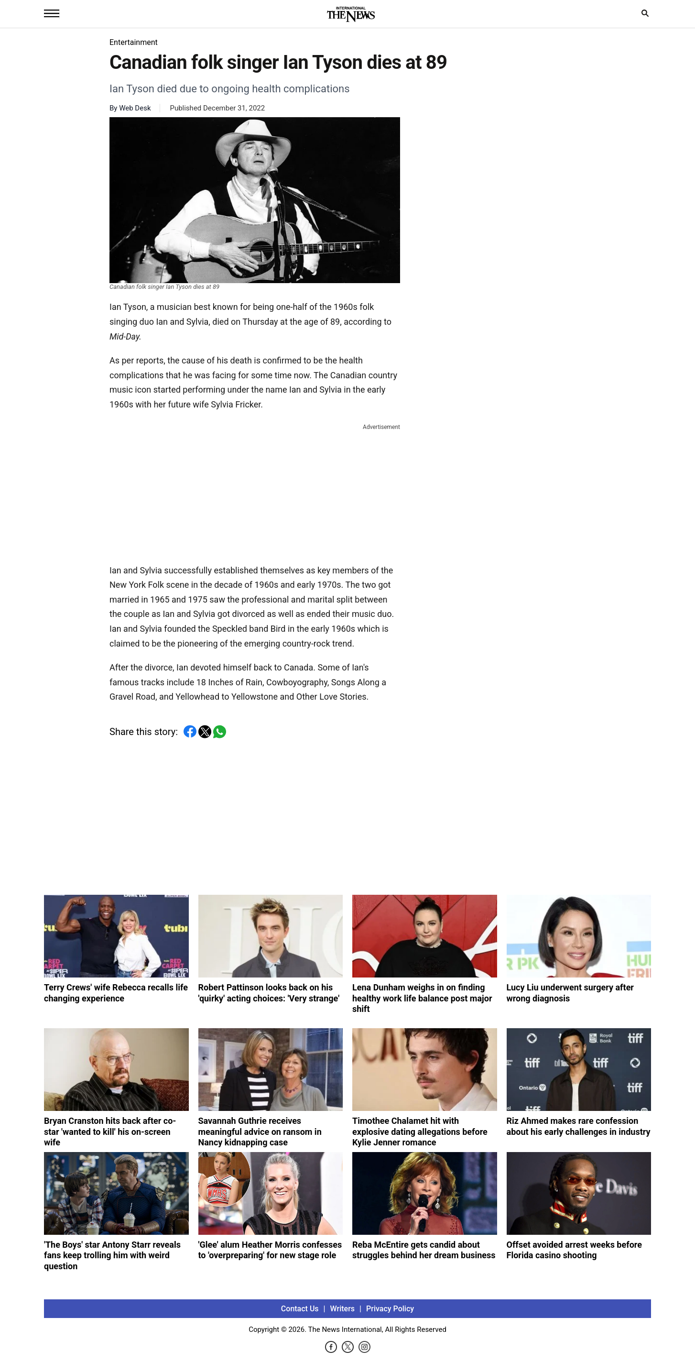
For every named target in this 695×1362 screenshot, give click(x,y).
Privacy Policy (390, 1308)
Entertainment (133, 42)
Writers (342, 1308)
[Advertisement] (254, 492)
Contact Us (300, 1308)
